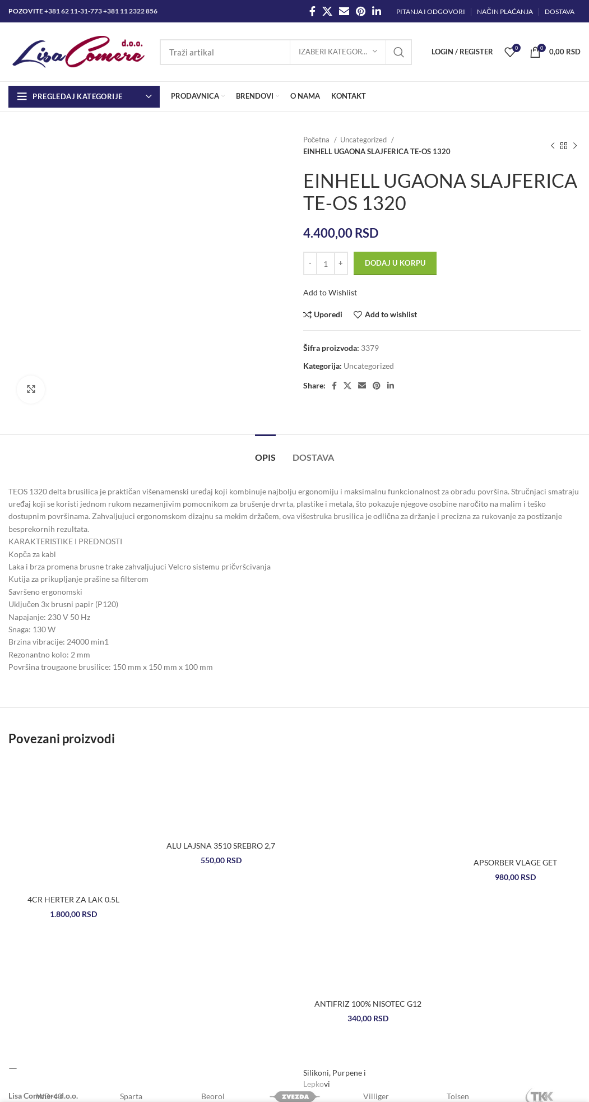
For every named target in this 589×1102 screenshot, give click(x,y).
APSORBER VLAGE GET (515, 862)
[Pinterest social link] (361, 11)
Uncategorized (364, 139)
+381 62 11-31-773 (73, 11)
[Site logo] (78, 50)
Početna (317, 139)
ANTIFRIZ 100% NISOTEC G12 (367, 1003)
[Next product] (575, 145)
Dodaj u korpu (395, 262)
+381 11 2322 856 (130, 11)
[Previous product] (552, 145)
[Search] (286, 52)
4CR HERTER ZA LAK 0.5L (73, 899)
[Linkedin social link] (376, 11)
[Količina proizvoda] (325, 263)
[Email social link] (344, 11)
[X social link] (327, 11)
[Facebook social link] (312, 11)
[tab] (265, 451)
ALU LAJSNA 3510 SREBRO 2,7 (220, 845)
